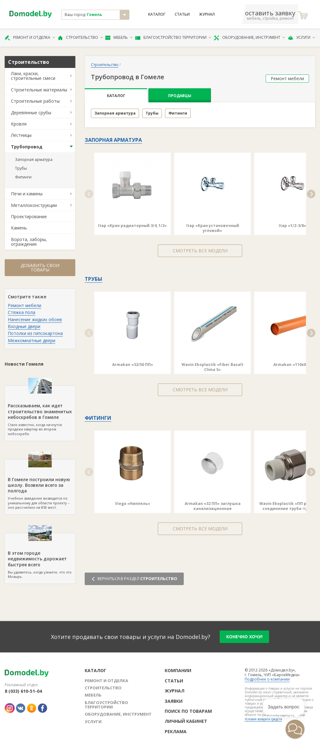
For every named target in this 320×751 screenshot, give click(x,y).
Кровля (19, 124)
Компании (178, 670)
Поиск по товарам (188, 711)
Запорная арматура (33, 159)
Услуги (301, 37)
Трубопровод (26, 147)
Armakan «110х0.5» (292, 364)
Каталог (156, 14)
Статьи (182, 14)
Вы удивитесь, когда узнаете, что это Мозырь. (40, 556)
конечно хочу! (244, 637)
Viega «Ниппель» (132, 503)
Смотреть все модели (200, 251)
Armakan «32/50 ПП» (132, 364)
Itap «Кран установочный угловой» (212, 228)
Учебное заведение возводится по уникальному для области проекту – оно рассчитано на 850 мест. (40, 485)
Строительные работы (35, 101)
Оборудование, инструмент (249, 37)
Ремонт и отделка (30, 37)
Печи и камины (26, 194)
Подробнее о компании (267, 679)
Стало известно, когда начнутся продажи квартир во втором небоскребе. (40, 411)
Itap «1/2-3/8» (292, 225)
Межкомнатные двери (31, 340)
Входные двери (24, 326)
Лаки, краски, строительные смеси (33, 75)
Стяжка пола (21, 312)
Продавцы (179, 95)
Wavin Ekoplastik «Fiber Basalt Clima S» (212, 367)
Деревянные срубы (31, 113)
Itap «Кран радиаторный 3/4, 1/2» (132, 225)
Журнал (207, 14)
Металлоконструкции (34, 205)
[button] (89, 194)
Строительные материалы (39, 90)
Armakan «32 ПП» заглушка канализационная (213, 506)
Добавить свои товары (40, 267)
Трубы (21, 168)
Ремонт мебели (24, 305)
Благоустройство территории (173, 37)
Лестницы (21, 135)
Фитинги (23, 177)
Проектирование (29, 216)
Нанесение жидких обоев (35, 319)
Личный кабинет (186, 721)
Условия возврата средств (263, 719)
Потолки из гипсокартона (35, 333)
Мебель (119, 37)
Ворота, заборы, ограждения (29, 241)
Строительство (80, 37)
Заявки (173, 701)
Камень (19, 228)
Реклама (176, 731)
